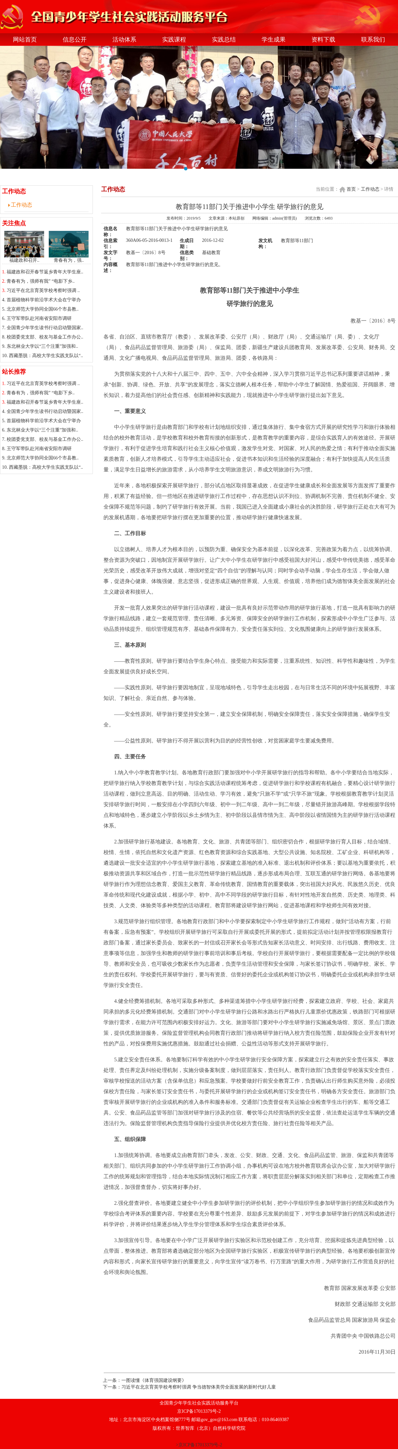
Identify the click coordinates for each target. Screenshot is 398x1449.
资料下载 (323, 39)
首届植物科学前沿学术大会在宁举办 (44, 299)
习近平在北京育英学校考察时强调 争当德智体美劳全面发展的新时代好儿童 (198, 1387)
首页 (351, 189)
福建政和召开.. (24, 258)
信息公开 (75, 39)
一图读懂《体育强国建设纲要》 (153, 1380)
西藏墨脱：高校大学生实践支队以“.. (46, 355)
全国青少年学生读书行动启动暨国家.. (45, 327)
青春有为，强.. (69, 258)
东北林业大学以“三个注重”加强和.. (42, 346)
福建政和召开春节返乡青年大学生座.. (45, 271)
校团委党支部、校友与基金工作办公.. (45, 337)
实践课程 (174, 39)
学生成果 (274, 39)
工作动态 (21, 205)
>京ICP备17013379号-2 (199, 1444)
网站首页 (25, 39)
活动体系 (124, 39)
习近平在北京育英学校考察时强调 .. (43, 290)
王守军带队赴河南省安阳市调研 (39, 318)
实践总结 (224, 39)
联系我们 (373, 39)
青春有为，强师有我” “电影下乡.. (41, 281)
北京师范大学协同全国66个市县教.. (43, 309)
